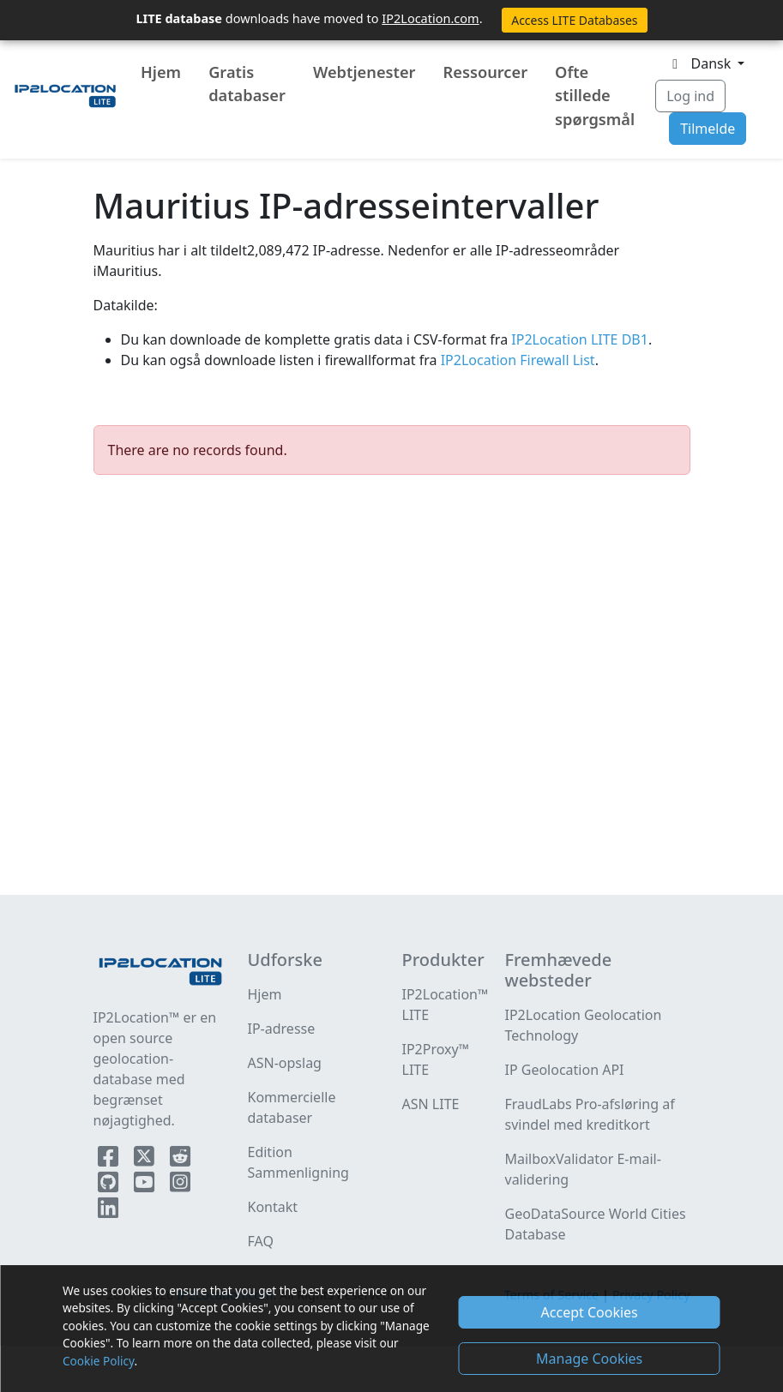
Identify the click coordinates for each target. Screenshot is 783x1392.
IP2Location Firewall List (516, 360)
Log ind (690, 96)
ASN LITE (431, 1104)
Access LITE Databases (574, 20)
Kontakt (273, 1206)
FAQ (261, 1241)
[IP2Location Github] (109, 1185)
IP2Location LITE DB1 (578, 339)
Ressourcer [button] (485, 72)
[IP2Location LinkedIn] (108, 1211)
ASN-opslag (285, 1062)
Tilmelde (707, 128)
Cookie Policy (98, 1361)
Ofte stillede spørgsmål (595, 95)
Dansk (700, 63)
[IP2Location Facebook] (109, 1159)
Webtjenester (364, 72)
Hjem (161, 72)
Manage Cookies (589, 1358)
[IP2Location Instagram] (180, 1185)
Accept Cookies (589, 1312)
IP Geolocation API (564, 1069)
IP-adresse (282, 1028)
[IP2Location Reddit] (180, 1159)
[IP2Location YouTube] (145, 1185)
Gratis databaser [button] (247, 83)
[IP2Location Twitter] (145, 1159)
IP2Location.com (430, 18)
